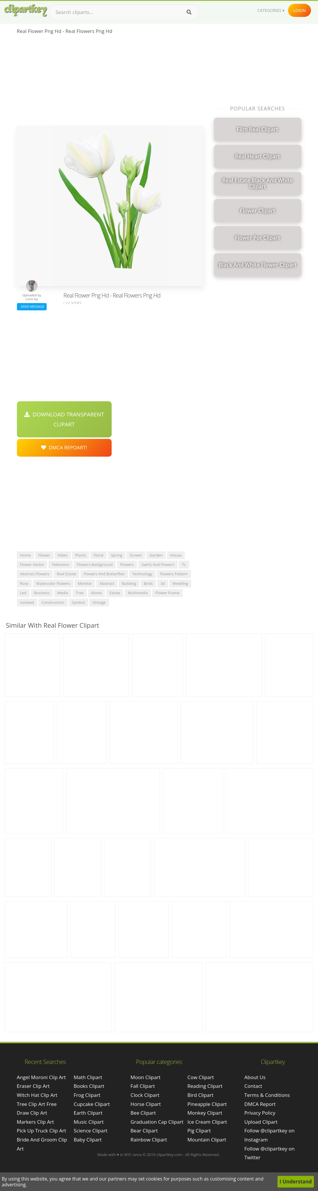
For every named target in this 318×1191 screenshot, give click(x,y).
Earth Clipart (88, 1112)
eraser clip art (33, 1086)
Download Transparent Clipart (64, 419)
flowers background (95, 564)
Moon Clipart (146, 1077)
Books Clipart (89, 1086)
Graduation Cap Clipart (157, 1121)
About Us (255, 1077)
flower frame (167, 592)
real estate (66, 573)
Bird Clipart (200, 1095)
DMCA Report (259, 1104)
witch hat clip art (37, 1095)
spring (116, 555)
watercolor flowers (53, 583)
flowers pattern (174, 573)
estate (114, 592)
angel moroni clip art (41, 1077)
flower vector (32, 564)
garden (156, 555)
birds (148, 583)
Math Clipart (88, 1077)
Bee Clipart (143, 1112)
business (42, 592)
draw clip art (32, 1112)
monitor (85, 583)
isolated (27, 602)
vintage (99, 602)
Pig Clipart (199, 1130)
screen (136, 555)
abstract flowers (34, 573)
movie (96, 592)
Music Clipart (89, 1121)
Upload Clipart (260, 1121)
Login (299, 10)
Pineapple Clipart (207, 1104)
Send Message (31, 306)
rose (24, 583)
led (23, 592)
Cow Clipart (200, 1077)
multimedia (138, 592)
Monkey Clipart (204, 1112)
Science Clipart (91, 1130)
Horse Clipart (146, 1104)
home (25, 555)
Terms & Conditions (267, 1095)
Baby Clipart (88, 1139)
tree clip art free (37, 1104)
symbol (78, 602)
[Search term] (124, 12)
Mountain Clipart (206, 1139)
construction (53, 602)
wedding (180, 583)
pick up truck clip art (41, 1130)
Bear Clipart (144, 1130)
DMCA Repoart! (64, 447)
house (176, 555)
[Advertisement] (110, 82)
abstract (106, 583)
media (62, 592)
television (60, 564)
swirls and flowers (157, 564)
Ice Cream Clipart (207, 1121)
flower (44, 555)
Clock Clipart (145, 1095)
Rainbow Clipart (149, 1139)
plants (80, 555)
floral (98, 555)
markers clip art (35, 1121)
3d (162, 583)
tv (184, 564)
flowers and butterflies (104, 573)
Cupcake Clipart (92, 1104)
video (63, 555)
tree (80, 592)
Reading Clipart (204, 1086)
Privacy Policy (259, 1112)
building (129, 583)
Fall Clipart (143, 1086)
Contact (253, 1086)
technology (142, 573)
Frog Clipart (87, 1095)
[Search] (189, 12)
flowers (127, 564)
